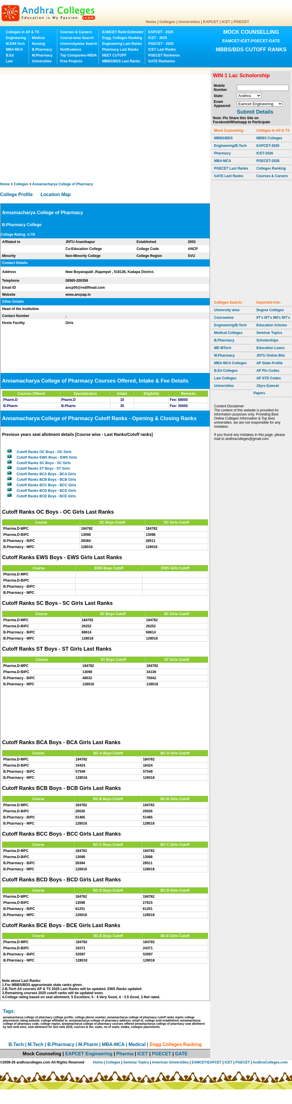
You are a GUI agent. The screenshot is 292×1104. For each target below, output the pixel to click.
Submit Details (255, 112)
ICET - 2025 (157, 38)
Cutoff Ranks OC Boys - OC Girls (44, 452)
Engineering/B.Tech (230, 146)
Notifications (70, 49)
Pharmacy (222, 153)
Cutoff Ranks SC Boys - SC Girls (44, 463)
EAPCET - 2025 (160, 32)
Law (9, 61)
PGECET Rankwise (164, 55)
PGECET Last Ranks (231, 168)
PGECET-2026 (267, 161)
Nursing (38, 44)
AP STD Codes (268, 378)
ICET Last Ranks (162, 49)
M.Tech (36, 1044)
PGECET (241, 22)
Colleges (167, 22)
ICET (226, 22)
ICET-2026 (264, 153)
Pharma (124, 1053)
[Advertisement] (55, 124)
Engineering (16, 38)
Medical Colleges (228, 333)
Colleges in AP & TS (22, 32)
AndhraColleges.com (270, 1062)
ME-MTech (222, 348)
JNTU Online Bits (270, 355)
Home (151, 22)
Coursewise (224, 318)
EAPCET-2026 (267, 146)
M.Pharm (88, 1044)
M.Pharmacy (42, 55)
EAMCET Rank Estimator (122, 32)
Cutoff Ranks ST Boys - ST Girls (43, 468)
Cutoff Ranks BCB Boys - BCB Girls (46, 480)
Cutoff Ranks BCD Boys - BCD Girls (46, 491)
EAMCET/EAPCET (207, 1062)
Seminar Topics (269, 333)
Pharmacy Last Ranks (120, 49)
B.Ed (10, 55)
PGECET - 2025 (160, 44)
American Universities (170, 1062)
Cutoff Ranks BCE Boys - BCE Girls (46, 496)
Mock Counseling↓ (229, 130)
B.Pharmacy (42, 49)
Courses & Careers (76, 32)
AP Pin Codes (267, 371)
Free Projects (71, 61)
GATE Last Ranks (228, 176)
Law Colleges (225, 378)
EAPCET (211, 22)
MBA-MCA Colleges (230, 363)
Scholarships (267, 340)
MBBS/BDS (223, 138)
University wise (226, 310)
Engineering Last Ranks (122, 44)
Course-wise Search (77, 38)
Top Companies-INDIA (78, 55)
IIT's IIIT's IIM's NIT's (273, 318)
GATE (181, 1053)
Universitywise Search (78, 44)
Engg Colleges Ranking (176, 1044)
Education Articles (271, 325)
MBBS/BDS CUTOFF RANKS (251, 49)
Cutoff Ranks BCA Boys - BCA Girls (46, 474)
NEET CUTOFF (114, 55)
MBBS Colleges (269, 138)
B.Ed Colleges (226, 371)
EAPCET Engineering (88, 1053)
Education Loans (270, 348)
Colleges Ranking (271, 168)
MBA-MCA (14, 49)
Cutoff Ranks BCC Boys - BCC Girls (46, 485)
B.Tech (16, 1044)
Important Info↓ (269, 302)
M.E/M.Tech (15, 44)
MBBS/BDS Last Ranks (121, 61)
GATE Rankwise (161, 61)
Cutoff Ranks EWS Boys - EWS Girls (47, 457)
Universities (189, 22)
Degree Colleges (270, 310)
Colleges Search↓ (228, 302)
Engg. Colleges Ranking (122, 38)
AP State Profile (269, 363)
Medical (38, 38)
